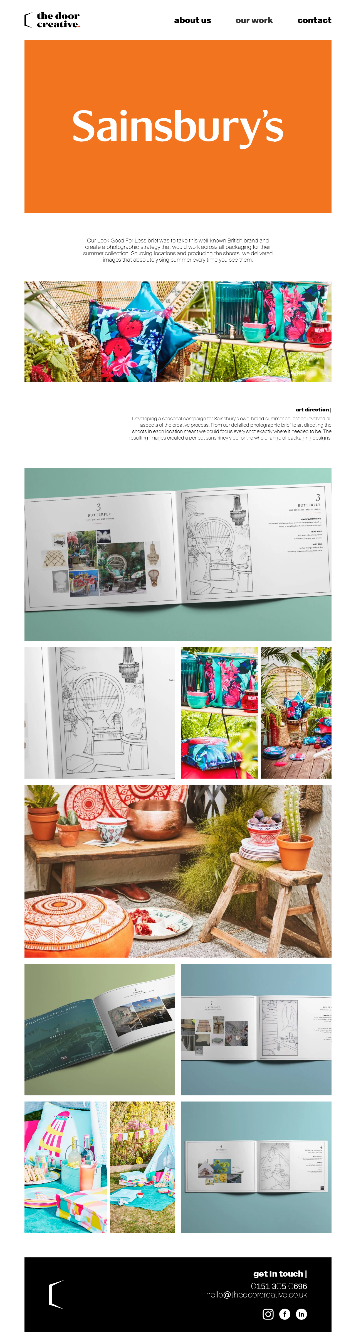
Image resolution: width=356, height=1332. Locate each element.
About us (192, 20)
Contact (315, 20)
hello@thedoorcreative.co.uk (256, 1294)
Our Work (254, 20)
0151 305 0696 (279, 1286)
